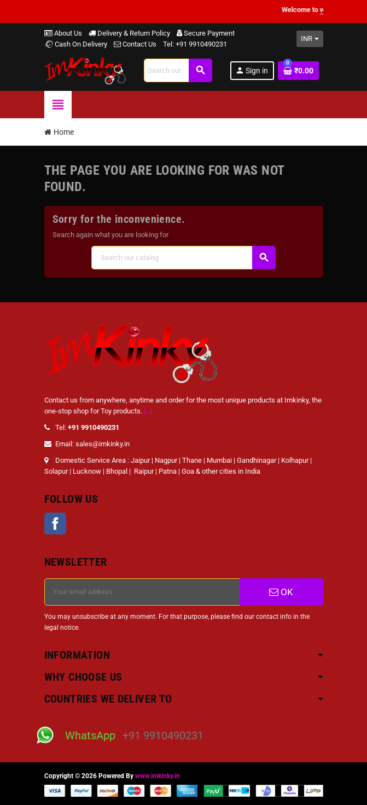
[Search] (178, 70)
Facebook (55, 523)
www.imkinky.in (157, 776)
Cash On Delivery (75, 44)
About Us (63, 33)
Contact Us (135, 44)
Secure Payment (206, 33)
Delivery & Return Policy (129, 33)
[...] (148, 411)
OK (281, 591)
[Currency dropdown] (309, 39)
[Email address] (142, 592)
